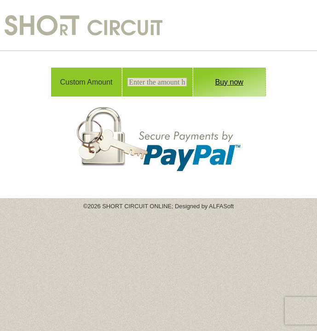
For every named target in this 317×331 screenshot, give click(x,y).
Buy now (229, 82)
